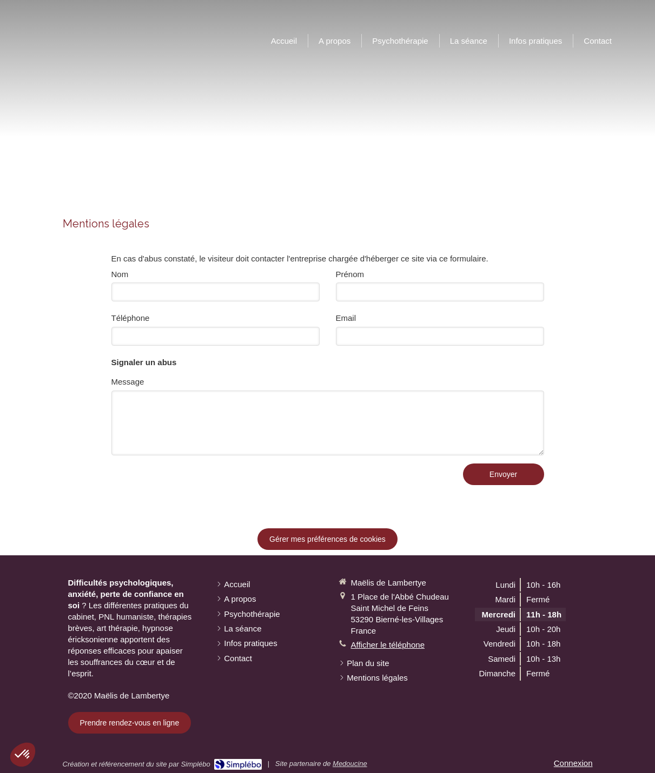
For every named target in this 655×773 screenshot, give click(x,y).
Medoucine (350, 763)
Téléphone (130, 317)
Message (127, 381)
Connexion (573, 763)
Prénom (350, 274)
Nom (120, 274)
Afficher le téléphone (388, 644)
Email (346, 317)
